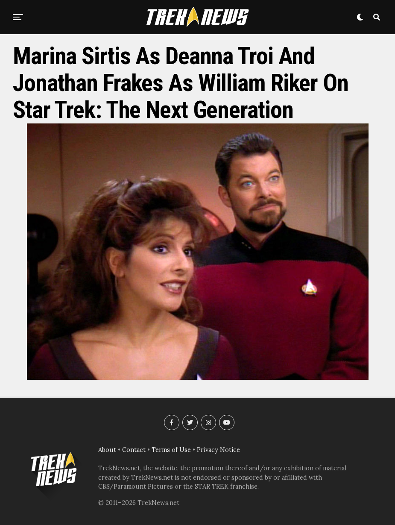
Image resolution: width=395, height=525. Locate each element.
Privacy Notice (218, 450)
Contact (134, 450)
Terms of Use (171, 450)
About (107, 450)
